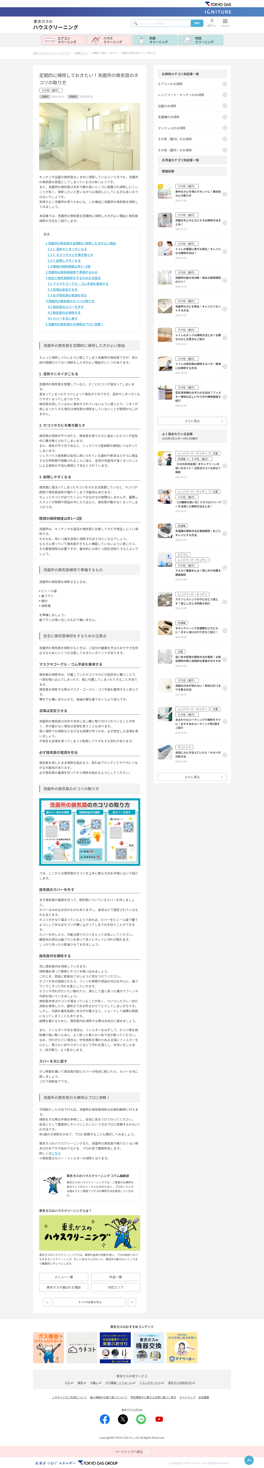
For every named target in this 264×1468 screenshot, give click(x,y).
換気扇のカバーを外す (66, 307)
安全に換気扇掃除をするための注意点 (73, 278)
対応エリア (116, 1287)
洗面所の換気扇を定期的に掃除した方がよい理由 (81, 243)
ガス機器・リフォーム (118, 1383)
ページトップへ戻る (132, 1451)
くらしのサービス (150, 1383)
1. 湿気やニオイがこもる (67, 249)
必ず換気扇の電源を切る (67, 295)
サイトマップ (187, 1397)
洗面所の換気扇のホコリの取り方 (70, 301)
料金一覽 (116, 1277)
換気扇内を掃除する (64, 312)
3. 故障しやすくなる (64, 260)
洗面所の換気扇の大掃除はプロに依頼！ (75, 324)
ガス (67, 1383)
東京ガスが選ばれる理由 (64, 1287)
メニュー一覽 (63, 1277)
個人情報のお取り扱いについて (108, 1397)
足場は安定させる (63, 289)
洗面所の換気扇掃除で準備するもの (72, 272)
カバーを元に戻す (63, 318)
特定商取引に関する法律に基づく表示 (153, 1397)
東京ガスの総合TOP (180, 1383)
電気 (80, 1383)
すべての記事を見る (90, 1302)
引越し (94, 1383)
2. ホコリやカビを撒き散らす (70, 255)
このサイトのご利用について (69, 1397)
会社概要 (203, 1397)
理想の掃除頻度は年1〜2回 (69, 266)
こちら (56, 1153)
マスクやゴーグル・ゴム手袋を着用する (78, 283)
